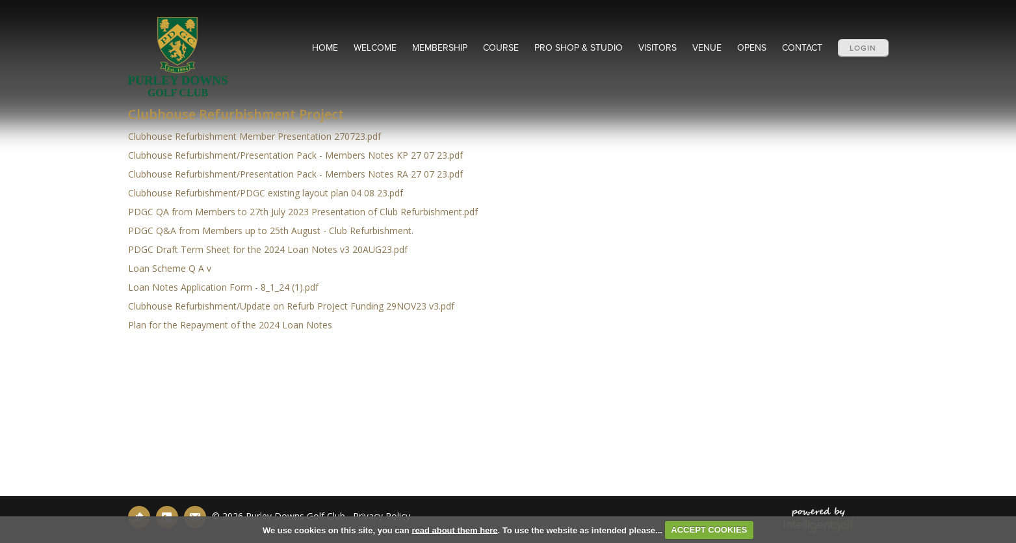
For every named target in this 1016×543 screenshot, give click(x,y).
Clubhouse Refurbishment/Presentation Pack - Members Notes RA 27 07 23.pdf (295, 174)
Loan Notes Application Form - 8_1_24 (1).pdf (223, 287)
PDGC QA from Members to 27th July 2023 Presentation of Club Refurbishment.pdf (303, 211)
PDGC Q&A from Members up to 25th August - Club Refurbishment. (270, 230)
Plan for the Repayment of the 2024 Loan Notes (230, 325)
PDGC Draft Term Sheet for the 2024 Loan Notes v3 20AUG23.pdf (268, 249)
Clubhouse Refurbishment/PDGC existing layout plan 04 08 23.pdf (265, 193)
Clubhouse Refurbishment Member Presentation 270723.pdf (254, 136)
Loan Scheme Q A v (169, 268)
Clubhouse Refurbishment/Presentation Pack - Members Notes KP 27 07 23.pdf (295, 155)
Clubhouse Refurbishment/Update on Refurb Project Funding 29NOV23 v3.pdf (291, 306)
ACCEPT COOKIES (709, 530)
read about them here (454, 530)
